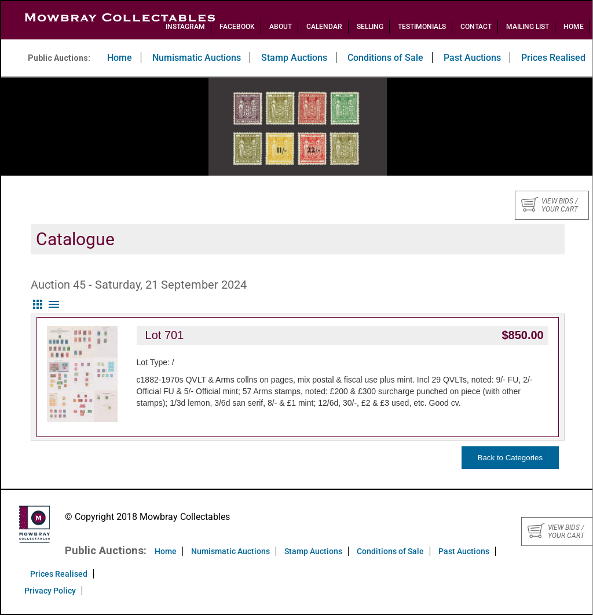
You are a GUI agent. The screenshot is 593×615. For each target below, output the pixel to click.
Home (573, 27)
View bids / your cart (549, 205)
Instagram (185, 27)
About (280, 27)
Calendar (324, 27)
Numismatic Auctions (196, 57)
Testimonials (422, 27)
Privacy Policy (50, 590)
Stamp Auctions (294, 57)
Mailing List (527, 27)
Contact (476, 27)
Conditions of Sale (385, 57)
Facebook (237, 27)
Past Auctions (472, 57)
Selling (370, 27)
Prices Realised (58, 573)
